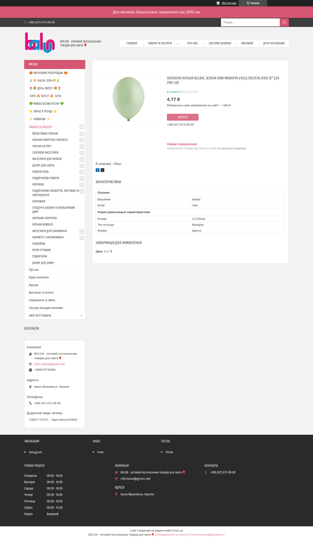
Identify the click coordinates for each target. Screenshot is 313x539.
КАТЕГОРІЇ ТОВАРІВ (40, 316)
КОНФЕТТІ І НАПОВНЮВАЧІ (48, 237)
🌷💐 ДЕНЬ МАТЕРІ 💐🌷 (45, 88)
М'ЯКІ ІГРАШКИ (41, 250)
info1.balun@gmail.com (49, 364)
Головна (131, 43)
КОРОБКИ (38, 184)
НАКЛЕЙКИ (38, 244)
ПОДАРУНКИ (39, 256)
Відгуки (33, 285)
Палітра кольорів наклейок (46, 308)
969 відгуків (229, 3)
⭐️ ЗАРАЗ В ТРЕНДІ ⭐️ (43, 111)
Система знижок (220, 43)
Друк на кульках (274, 43)
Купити (182, 117)
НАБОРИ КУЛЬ (40, 172)
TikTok (169, 452)
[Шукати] (284, 22)
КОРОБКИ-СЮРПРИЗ (44, 218)
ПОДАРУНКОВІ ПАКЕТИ (45, 178)
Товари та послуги (160, 43)
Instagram (35, 452)
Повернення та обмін (42, 300)
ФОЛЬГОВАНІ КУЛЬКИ (45, 133)
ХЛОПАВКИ (38, 201)
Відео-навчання (39, 277)
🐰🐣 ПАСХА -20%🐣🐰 (44, 81)
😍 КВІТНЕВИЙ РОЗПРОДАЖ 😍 (48, 73)
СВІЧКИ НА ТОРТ (41, 146)
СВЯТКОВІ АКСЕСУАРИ (45, 152)
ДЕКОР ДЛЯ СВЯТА (43, 165)
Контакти (247, 43)
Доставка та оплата (41, 292)
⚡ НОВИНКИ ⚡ (39, 119)
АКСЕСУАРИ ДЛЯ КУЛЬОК (47, 159)
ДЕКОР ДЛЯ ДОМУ (43, 263)
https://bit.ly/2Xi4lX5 (64, 419)
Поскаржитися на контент (173, 534)
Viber (100, 452)
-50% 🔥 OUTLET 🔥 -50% (45, 96)
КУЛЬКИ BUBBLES (42, 224)
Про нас (192, 43)
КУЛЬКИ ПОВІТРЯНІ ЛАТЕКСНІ (50, 140)
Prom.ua (178, 530)
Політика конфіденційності (208, 534)
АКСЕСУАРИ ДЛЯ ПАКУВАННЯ (49, 231)
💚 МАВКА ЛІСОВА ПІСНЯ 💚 (46, 104)
